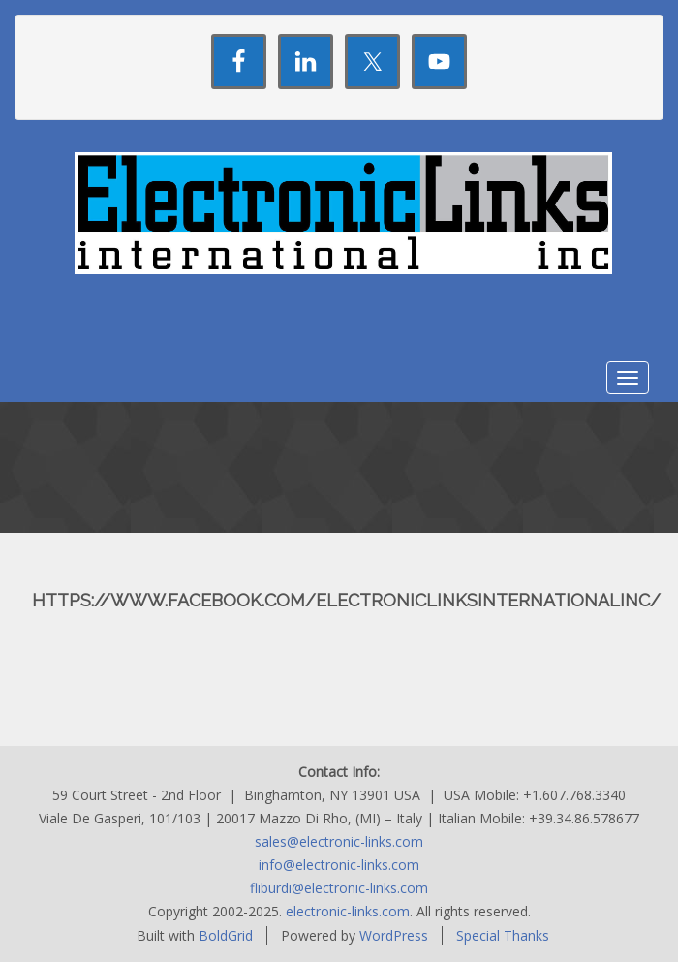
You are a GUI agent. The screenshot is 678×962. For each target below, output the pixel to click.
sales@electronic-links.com (339, 841)
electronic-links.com (348, 911)
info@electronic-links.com (339, 864)
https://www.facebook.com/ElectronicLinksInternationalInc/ (346, 600)
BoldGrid (226, 935)
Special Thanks (502, 935)
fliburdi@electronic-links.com (339, 888)
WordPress (393, 935)
